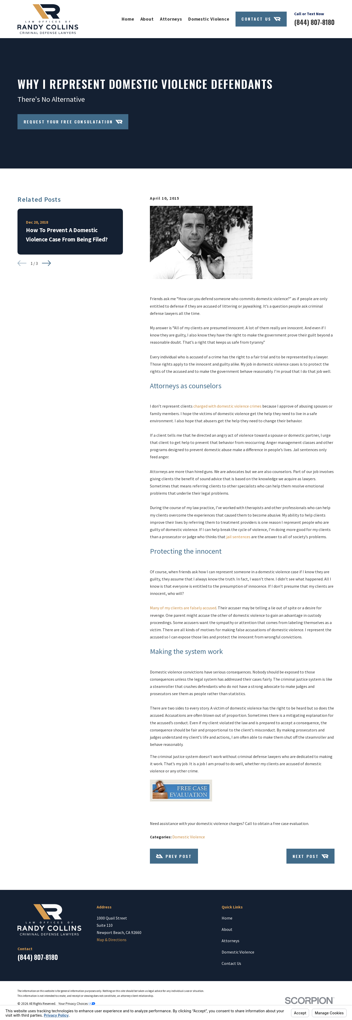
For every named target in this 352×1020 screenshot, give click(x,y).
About (227, 929)
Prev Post (174, 856)
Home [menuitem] (128, 19)
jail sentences (238, 536)
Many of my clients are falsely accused (183, 607)
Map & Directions (112, 939)
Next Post (310, 856)
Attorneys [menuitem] (171, 19)
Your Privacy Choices (76, 1003)
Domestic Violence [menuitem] (208, 19)
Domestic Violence (188, 836)
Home (227, 918)
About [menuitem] (147, 19)
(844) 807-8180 (314, 22)
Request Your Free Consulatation (73, 121)
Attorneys (230, 940)
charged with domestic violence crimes (227, 406)
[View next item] (46, 263)
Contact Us (261, 18)
